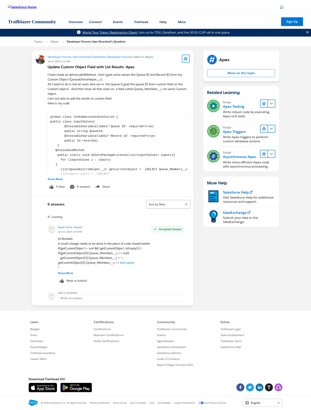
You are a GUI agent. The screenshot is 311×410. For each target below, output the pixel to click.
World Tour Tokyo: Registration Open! (110, 32)
